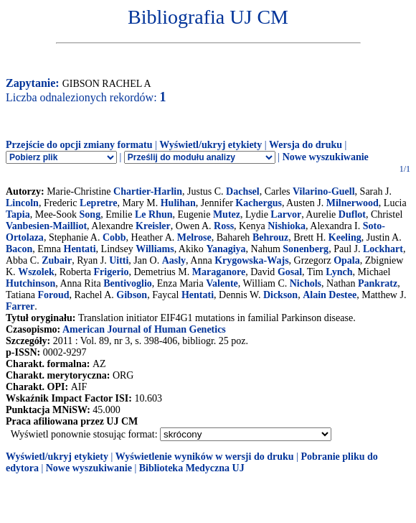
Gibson (131, 295)
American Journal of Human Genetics (144, 329)
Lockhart (383, 249)
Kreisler (153, 226)
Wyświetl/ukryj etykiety (210, 144)
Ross (224, 226)
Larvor (285, 214)
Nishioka (287, 226)
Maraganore (218, 272)
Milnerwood (352, 203)
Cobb (114, 237)
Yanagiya (225, 249)
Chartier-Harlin (147, 191)
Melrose (194, 237)
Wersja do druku (305, 144)
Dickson (280, 295)
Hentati (80, 249)
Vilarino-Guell (324, 191)
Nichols (305, 283)
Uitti (118, 260)
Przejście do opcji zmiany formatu (79, 144)
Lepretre (98, 203)
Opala (347, 260)
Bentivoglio (127, 283)
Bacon (19, 249)
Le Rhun (154, 214)
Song (90, 214)
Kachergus (258, 203)
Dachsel (243, 191)
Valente (222, 283)
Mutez (226, 214)
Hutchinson (30, 283)
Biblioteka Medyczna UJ (192, 468)
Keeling (344, 237)
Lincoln (22, 203)
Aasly (174, 260)
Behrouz (270, 237)
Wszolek (36, 272)
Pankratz (377, 283)
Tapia (18, 214)
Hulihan (178, 203)
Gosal (290, 272)
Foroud (54, 295)
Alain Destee (329, 295)
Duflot (352, 214)
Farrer (20, 306)
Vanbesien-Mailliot (46, 226)
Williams (155, 249)
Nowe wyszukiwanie (326, 157)
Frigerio (111, 272)
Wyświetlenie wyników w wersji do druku (204, 456)
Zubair (57, 260)
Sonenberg (305, 249)
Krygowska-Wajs (251, 260)
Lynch (339, 272)
